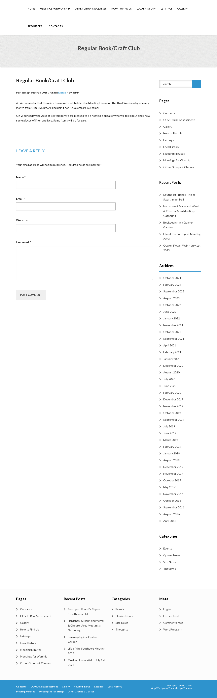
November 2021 (173, 325)
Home (31, 8)
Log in (167, 609)
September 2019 (173, 419)
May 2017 (169, 487)
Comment (23, 242)
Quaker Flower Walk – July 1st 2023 (181, 248)
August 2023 (171, 298)
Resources (36, 26)
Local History (146, 8)
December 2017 (173, 467)
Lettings (166, 8)
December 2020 (173, 365)
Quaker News (171, 555)
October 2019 (172, 413)
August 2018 (171, 460)
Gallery (182, 8)
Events (62, 92)
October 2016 (172, 500)
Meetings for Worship (55, 8)
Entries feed (171, 616)
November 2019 (173, 406)
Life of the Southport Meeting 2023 (182, 236)
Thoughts (169, 568)
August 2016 (171, 514)
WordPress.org (172, 629)
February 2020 (172, 392)
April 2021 (169, 345)
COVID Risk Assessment (179, 119)
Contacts (56, 26)
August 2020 (171, 372)
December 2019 (173, 399)
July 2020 (169, 379)
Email (20, 198)
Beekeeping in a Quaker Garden (178, 225)
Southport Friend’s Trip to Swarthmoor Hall (179, 197)
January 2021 (171, 359)
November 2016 (173, 494)
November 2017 (173, 473)
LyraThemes (185, 688)
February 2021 (172, 352)
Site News (169, 562)
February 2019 (172, 446)
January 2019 (171, 453)
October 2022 (172, 305)
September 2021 (173, 338)
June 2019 (169, 433)
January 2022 (171, 318)
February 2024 (172, 284)
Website (21, 220)
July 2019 (169, 426)
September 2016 (173, 507)
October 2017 (172, 480)
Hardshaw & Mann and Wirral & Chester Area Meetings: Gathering (181, 210)
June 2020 (169, 386)
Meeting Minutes (174, 153)
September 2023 (173, 291)
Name (20, 177)
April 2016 (169, 521)
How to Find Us (121, 8)
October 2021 (172, 332)
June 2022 (169, 311)
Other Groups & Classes (91, 8)
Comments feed (173, 622)
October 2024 (172, 278)
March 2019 (170, 440)
